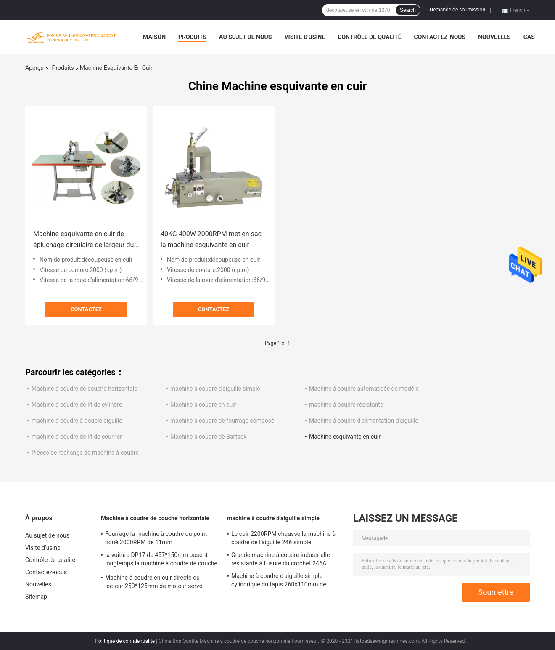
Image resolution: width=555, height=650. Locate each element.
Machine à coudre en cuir (203, 404)
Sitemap (36, 596)
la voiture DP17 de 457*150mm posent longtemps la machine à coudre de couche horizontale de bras (161, 560)
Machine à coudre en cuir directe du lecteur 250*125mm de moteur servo (154, 581)
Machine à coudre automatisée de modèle (364, 388)
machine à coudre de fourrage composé (222, 420)
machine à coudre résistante (346, 404)
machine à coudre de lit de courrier (77, 436)
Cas (529, 37)
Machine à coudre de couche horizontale (84, 388)
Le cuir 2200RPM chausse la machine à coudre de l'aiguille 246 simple (283, 538)
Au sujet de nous (245, 37)
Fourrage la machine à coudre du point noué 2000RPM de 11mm (156, 538)
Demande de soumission (457, 10)
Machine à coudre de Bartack (208, 436)
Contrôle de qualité (369, 37)
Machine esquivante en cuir (345, 436)
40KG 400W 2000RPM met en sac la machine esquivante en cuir (211, 239)
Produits (192, 37)
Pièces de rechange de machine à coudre (85, 452)
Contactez (86, 309)
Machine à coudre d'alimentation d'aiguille (363, 420)
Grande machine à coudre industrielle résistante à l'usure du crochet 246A (280, 559)
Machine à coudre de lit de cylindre (77, 404)
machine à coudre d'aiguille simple (215, 388)
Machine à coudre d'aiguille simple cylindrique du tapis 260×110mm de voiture (278, 581)
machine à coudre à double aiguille (77, 420)
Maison (154, 37)
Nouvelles (494, 37)
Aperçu (34, 67)
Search (408, 10)
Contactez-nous (440, 37)
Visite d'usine (304, 37)
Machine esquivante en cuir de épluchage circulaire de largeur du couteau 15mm (83, 240)
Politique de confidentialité (125, 641)
